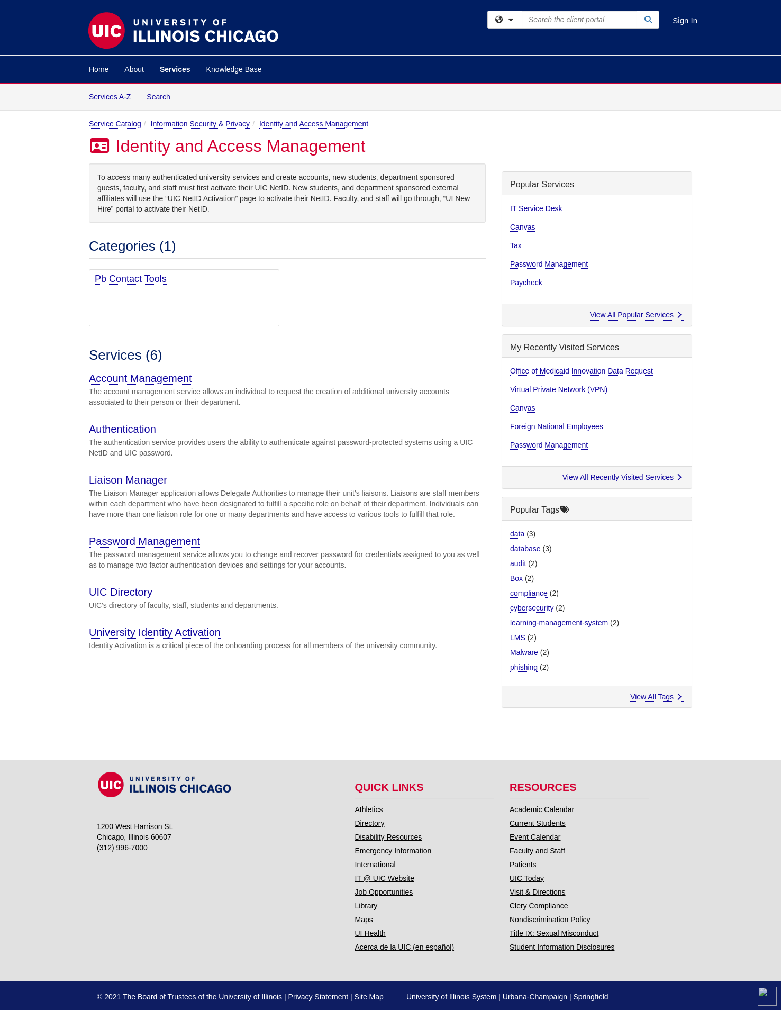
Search (162, 96)
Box (516, 578)
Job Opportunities (384, 892)
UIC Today (527, 878)
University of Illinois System (451, 997)
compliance (529, 593)
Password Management (144, 541)
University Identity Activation (155, 632)
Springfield (590, 997)
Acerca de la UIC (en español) (405, 947)
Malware (524, 652)
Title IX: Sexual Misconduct (554, 933)
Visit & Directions (538, 892)
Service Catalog (115, 124)
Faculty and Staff (537, 851)
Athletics (369, 809)
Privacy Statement (318, 997)
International (375, 864)
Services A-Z (110, 97)
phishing (524, 667)
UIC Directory (120, 592)
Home (98, 69)
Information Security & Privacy (200, 124)
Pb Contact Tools (131, 279)
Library (366, 906)
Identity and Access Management (313, 124)
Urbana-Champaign (535, 997)
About (134, 69)
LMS (517, 637)
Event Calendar (535, 837)
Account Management (140, 378)
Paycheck (526, 282)
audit (518, 563)
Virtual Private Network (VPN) (558, 389)
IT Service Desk (536, 208)
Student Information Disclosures (562, 947)
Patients (523, 864)
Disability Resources (388, 837)
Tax (516, 245)
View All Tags (656, 697)
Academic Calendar (542, 809)
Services (175, 69)
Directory (370, 823)
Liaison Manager (128, 480)
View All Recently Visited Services (622, 477)
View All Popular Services (636, 315)
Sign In (685, 20)
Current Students (538, 823)
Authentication (122, 429)
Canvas (522, 227)
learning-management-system (559, 622)
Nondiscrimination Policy (550, 919)
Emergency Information (393, 851)
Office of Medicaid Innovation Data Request (581, 371)
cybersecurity (531, 608)
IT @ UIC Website (385, 878)
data (517, 534)
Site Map (369, 997)
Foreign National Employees (556, 426)
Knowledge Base (234, 69)
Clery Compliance (539, 906)
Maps (364, 919)
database (525, 548)
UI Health (370, 933)
